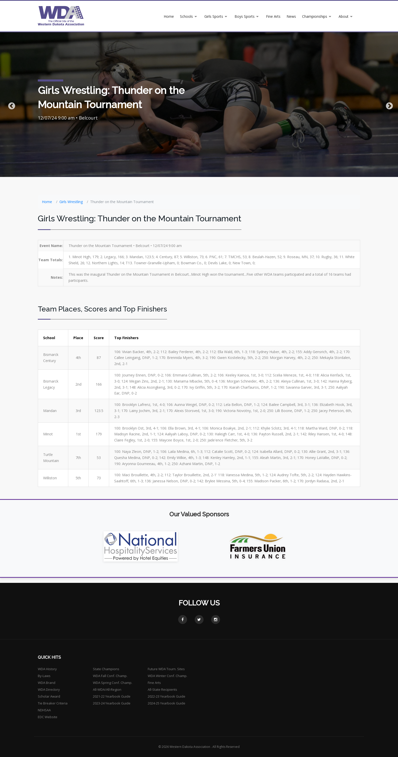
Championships (314, 16)
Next (387, 104)
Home (169, 16)
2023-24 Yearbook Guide (111, 703)
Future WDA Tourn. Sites (166, 669)
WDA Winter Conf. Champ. (167, 675)
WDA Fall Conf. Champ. (110, 675)
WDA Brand (46, 682)
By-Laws (44, 675)
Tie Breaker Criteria (53, 703)
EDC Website (47, 717)
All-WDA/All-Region (107, 689)
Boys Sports (245, 16)
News (291, 16)
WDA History (47, 669)
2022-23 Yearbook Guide (166, 696)
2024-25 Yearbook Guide (166, 703)
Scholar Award (49, 696)
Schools (186, 16)
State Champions (106, 669)
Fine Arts (273, 16)
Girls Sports (213, 16)
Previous (10, 104)
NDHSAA (44, 710)
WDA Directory (49, 689)
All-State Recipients (162, 689)
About (344, 16)
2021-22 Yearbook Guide (111, 696)
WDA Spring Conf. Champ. (112, 682)
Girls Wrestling (71, 201)
